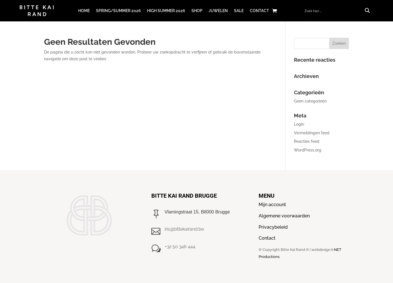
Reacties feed (306, 141)
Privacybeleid (273, 227)
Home (84, 10)
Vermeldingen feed (311, 133)
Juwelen (218, 10)
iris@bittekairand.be (184, 229)
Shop (196, 10)
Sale (239, 10)
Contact (259, 10)
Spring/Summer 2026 (118, 10)
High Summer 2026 (166, 10)
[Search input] (333, 10)
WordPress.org (307, 150)
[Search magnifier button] (367, 10)
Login (299, 124)
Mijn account (272, 204)
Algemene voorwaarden (284, 216)
